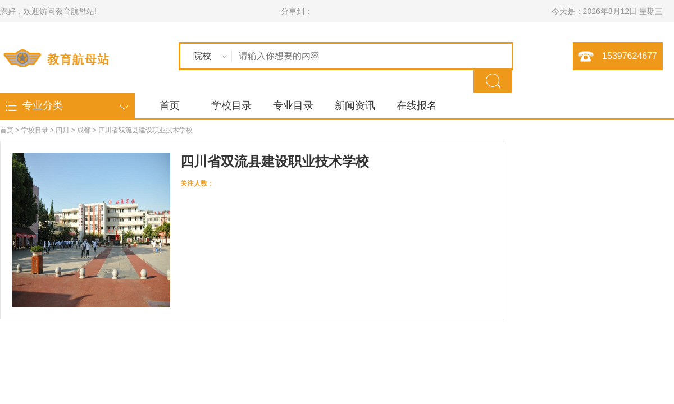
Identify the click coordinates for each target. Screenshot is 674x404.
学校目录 (231, 105)
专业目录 (293, 105)
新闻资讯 (355, 105)
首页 (170, 105)
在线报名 (417, 105)
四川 (62, 130)
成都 (83, 130)
